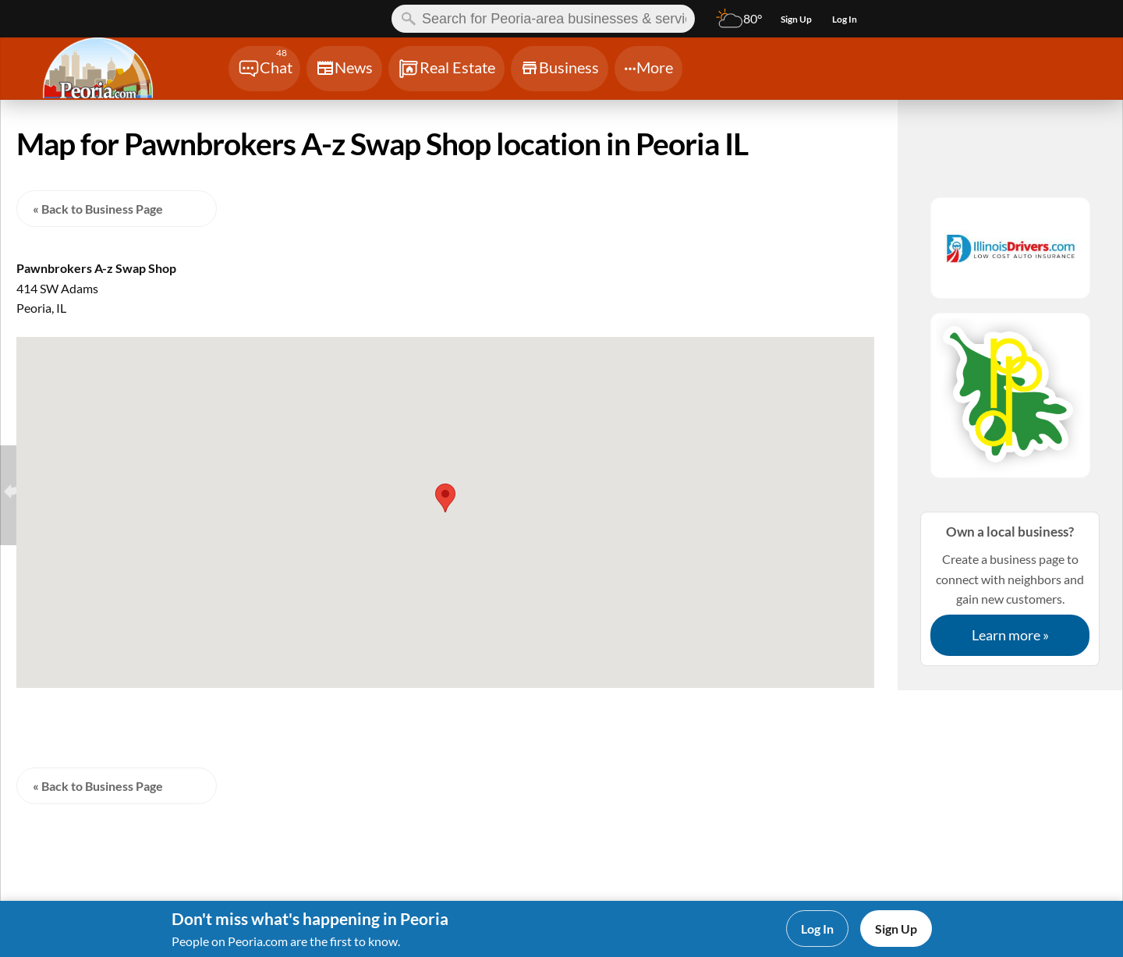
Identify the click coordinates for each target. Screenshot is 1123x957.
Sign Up (896, 928)
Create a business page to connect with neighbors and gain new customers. (1009, 588)
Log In (817, 928)
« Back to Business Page (98, 208)
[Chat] (264, 68)
